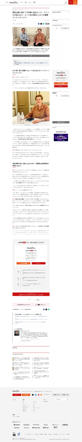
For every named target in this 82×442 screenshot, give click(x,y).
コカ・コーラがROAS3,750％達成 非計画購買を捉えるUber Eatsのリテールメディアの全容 (22, 373)
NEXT (38, 299)
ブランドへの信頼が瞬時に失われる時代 (30, 280)
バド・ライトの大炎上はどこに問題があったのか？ (32, 283)
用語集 (34, 2)
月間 (65, 28)
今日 (56, 28)
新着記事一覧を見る (61, 122)
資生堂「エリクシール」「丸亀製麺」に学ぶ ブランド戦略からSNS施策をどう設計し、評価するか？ (41, 376)
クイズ (34, 405)
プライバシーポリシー (62, 434)
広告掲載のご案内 (56, 395)
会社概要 (49, 434)
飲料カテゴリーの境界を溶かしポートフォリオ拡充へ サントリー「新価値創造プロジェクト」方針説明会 (21, 363)
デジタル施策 (25, 408)
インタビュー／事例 (19, 23)
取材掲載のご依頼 (65, 395)
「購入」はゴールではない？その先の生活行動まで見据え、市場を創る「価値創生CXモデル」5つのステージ (41, 363)
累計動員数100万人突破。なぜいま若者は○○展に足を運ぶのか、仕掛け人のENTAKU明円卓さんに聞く (41, 359)
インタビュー (35, 402)
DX (23, 402)
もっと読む (16, 323)
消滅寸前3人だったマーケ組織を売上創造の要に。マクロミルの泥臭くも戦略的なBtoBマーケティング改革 (22, 359)
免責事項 (45, 434)
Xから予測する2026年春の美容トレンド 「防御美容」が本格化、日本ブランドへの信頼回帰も (41, 372)
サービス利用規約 (55, 434)
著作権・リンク (30, 434)
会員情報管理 (41, 434)
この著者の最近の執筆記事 (25, 340)
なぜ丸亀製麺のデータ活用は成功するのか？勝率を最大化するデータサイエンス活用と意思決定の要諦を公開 (21, 378)
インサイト (24, 405)
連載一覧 (24, 410)
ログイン (38, 263)
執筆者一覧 (24, 411)
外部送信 (68, 434)
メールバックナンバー (31, 260)
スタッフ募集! (36, 434)
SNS (33, 411)
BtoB (14, 23)
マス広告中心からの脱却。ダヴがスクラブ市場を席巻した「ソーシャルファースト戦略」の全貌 (21, 368)
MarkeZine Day (45, 402)
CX (23, 403)
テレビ (34, 410)
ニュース (21, 2)
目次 (39, 55)
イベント (29, 2)
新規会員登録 (23, 263)
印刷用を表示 (16, 309)
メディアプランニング (36, 408)
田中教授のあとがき (26, 285)
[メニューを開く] (7, 2)
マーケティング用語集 (16, 417)
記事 (25, 2)
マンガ (34, 403)
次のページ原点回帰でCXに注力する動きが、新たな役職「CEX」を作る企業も (31, 294)
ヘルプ (26, 434)
